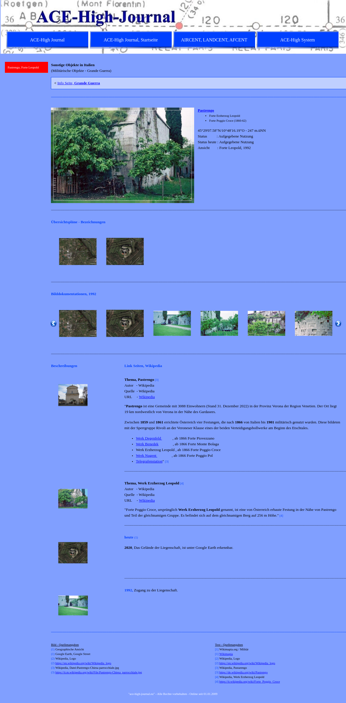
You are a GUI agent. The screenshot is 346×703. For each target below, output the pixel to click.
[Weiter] (338, 251)
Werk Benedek (147, 444)
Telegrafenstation (149, 461)
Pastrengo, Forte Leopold (23, 67)
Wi (221, 654)
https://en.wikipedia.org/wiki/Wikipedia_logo (83, 663)
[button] (78, 251)
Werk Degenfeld (149, 438)
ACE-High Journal (47, 39)
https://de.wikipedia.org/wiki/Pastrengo (243, 672)
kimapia (228, 654)
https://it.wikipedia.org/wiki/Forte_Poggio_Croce (249, 681)
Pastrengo (206, 110)
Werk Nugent (146, 455)
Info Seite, (78, 83)
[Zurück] (53, 251)
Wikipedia (147, 397)
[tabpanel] (196, 68)
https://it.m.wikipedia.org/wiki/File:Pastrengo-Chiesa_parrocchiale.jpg (99, 672)
